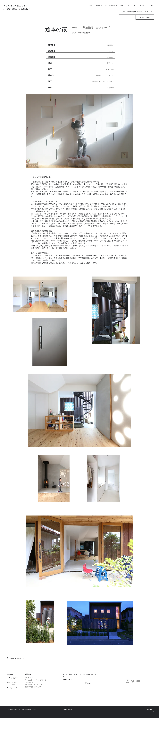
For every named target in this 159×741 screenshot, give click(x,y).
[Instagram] (127, 681)
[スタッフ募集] (145, 17)
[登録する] (88, 683)
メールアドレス (68, 679)
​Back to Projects (17, 658)
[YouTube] (138, 681)
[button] (136, 11)
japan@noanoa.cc (17, 688)
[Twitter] (133, 681)
